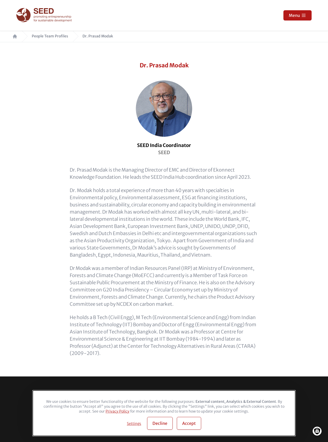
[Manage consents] (317, 431)
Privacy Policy (117, 411)
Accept (189, 423)
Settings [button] (134, 423)
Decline (159, 423)
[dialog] (164, 413)
